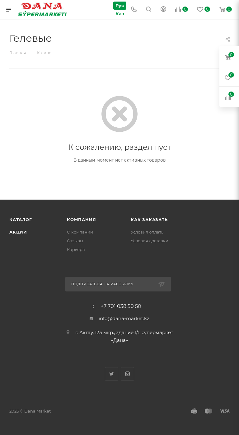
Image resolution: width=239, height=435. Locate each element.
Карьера (76, 249)
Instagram (127, 374)
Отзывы (75, 240)
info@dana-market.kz (124, 318)
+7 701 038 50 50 (121, 306)
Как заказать (149, 219)
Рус (119, 5)
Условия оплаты (147, 231)
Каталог (20, 219)
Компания (81, 219)
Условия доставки (149, 240)
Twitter (111, 374)
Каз (119, 14)
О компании (80, 231)
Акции (18, 231)
